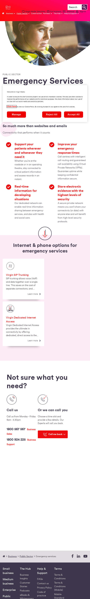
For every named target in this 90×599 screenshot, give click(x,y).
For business (55, 11)
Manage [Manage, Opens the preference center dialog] (16, 114)
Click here (11, 106)
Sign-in (83, 11)
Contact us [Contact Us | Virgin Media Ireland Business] (43, 583)
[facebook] (72, 556)
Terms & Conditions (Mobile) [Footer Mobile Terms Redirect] (59, 586)
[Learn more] (34, 294)
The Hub (25, 568)
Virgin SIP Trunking (17, 275)
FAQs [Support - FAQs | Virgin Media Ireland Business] (40, 579)
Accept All (74, 114)
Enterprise (9, 590)
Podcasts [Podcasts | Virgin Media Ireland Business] (24, 590)
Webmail (70, 11)
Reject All (51, 114)
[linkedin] (78, 556)
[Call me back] (53, 434)
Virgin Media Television (35, 11)
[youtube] (85, 556)
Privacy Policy (44, 587)
